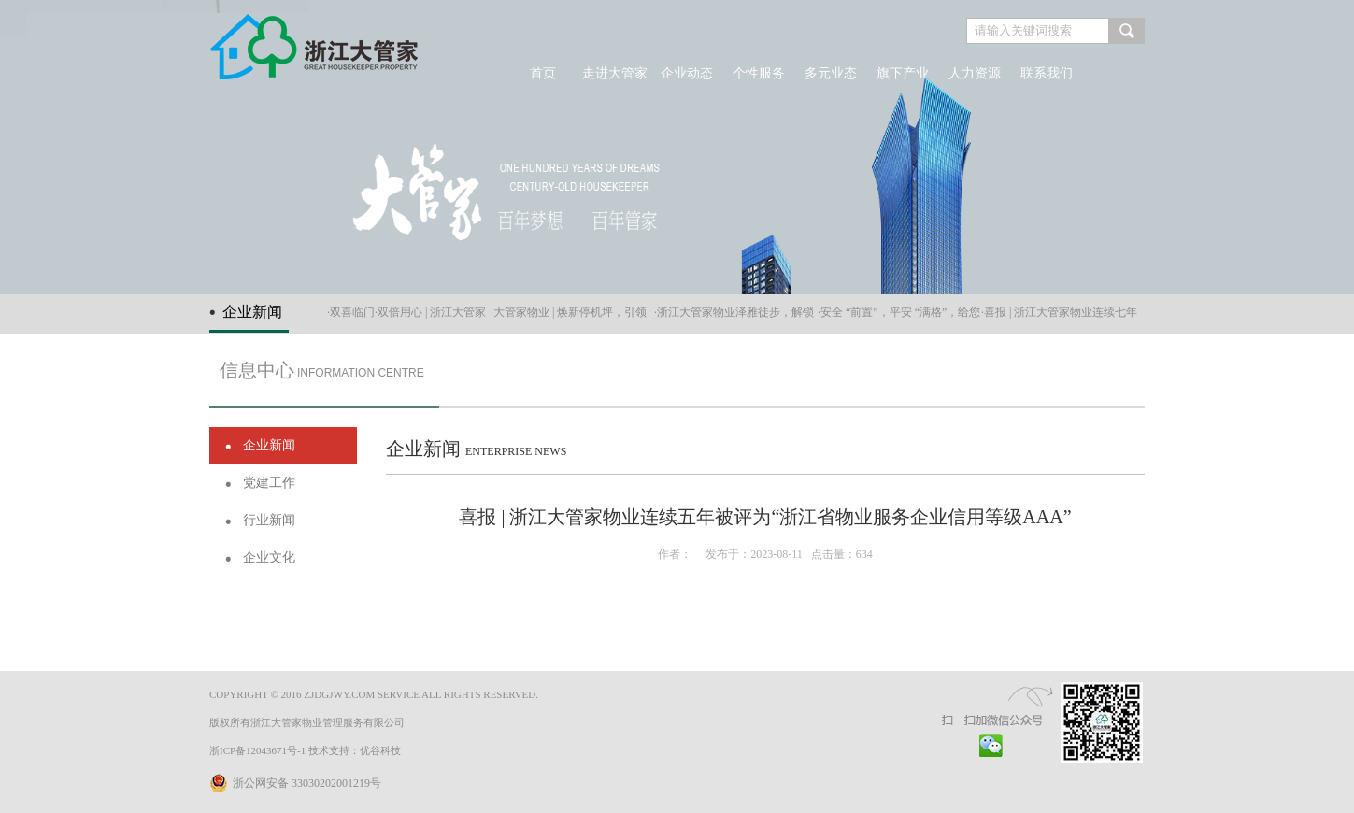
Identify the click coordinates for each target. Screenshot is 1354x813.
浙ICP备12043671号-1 (257, 750)
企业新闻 (269, 445)
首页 (543, 73)
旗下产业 (903, 73)
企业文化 (269, 557)
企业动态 (687, 73)
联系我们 (1046, 73)
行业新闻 (269, 520)
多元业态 (831, 73)
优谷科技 (380, 750)
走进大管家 (615, 73)
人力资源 (974, 73)
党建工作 (269, 483)
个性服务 (759, 73)
